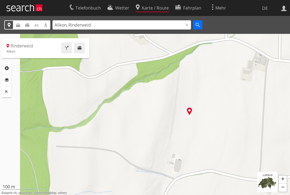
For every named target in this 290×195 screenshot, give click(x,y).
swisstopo (25, 193)
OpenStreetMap (45, 193)
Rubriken (6, 68)
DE (265, 8)
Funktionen (6, 92)
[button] (283, 180)
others (62, 193)
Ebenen (6, 80)
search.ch (10, 193)
